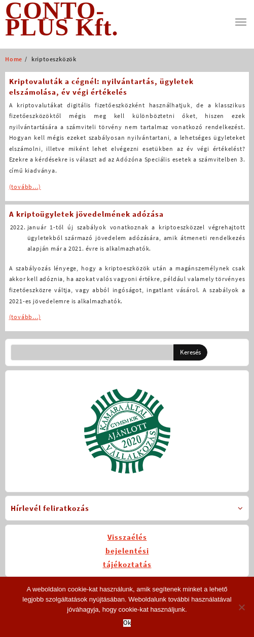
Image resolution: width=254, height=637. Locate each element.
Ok (127, 623)
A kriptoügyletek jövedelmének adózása (86, 214)
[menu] (241, 22)
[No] (241, 607)
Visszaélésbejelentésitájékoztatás (127, 550)
